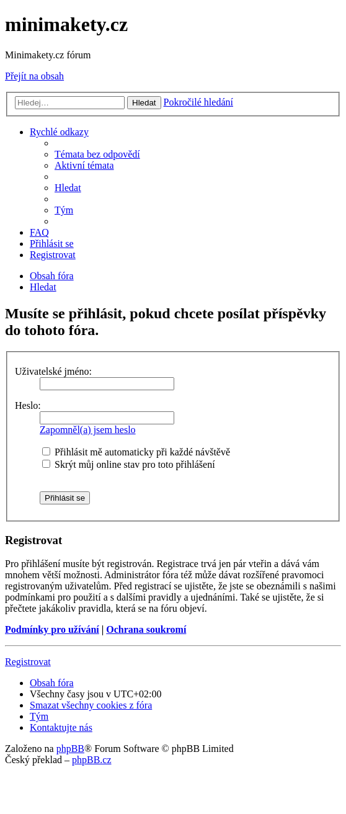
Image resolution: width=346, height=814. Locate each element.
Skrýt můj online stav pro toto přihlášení (128, 464)
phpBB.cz (92, 759)
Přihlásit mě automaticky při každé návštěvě (136, 452)
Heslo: (28, 405)
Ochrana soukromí (146, 629)
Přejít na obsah (34, 76)
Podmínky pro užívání (52, 629)
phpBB (70, 748)
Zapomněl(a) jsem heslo (88, 429)
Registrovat (28, 661)
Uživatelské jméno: (53, 371)
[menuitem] (97, 154)
